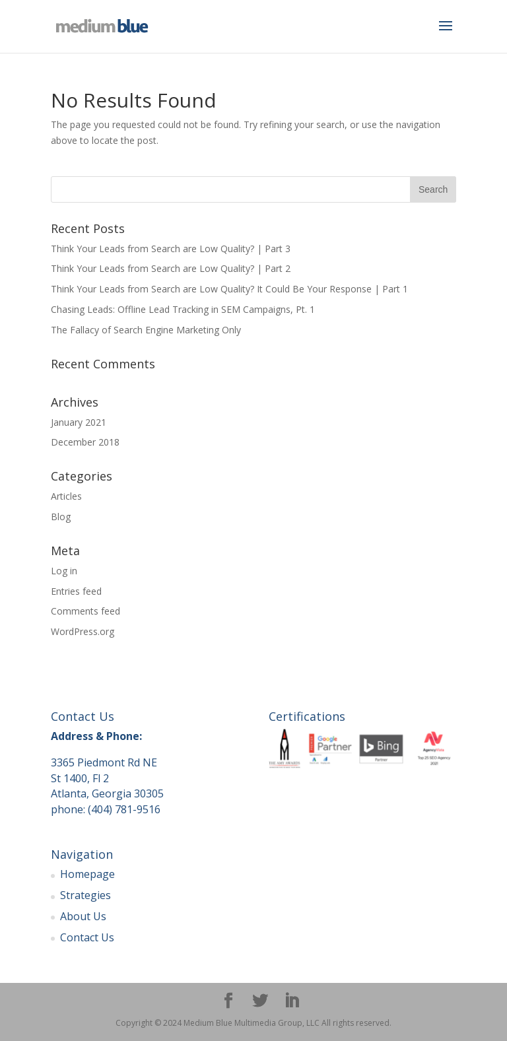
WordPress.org (82, 631)
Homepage (87, 874)
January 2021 (78, 422)
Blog (61, 516)
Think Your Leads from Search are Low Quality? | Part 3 (170, 248)
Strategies (85, 895)
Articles (66, 496)
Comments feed (85, 611)
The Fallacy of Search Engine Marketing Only (146, 329)
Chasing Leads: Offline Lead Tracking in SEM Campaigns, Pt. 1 (183, 309)
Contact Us (87, 937)
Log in (64, 570)
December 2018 (85, 442)
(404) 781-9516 (124, 809)
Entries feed (76, 591)
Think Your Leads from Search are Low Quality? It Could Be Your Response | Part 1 (229, 289)
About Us (83, 916)
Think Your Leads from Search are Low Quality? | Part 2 (170, 268)
